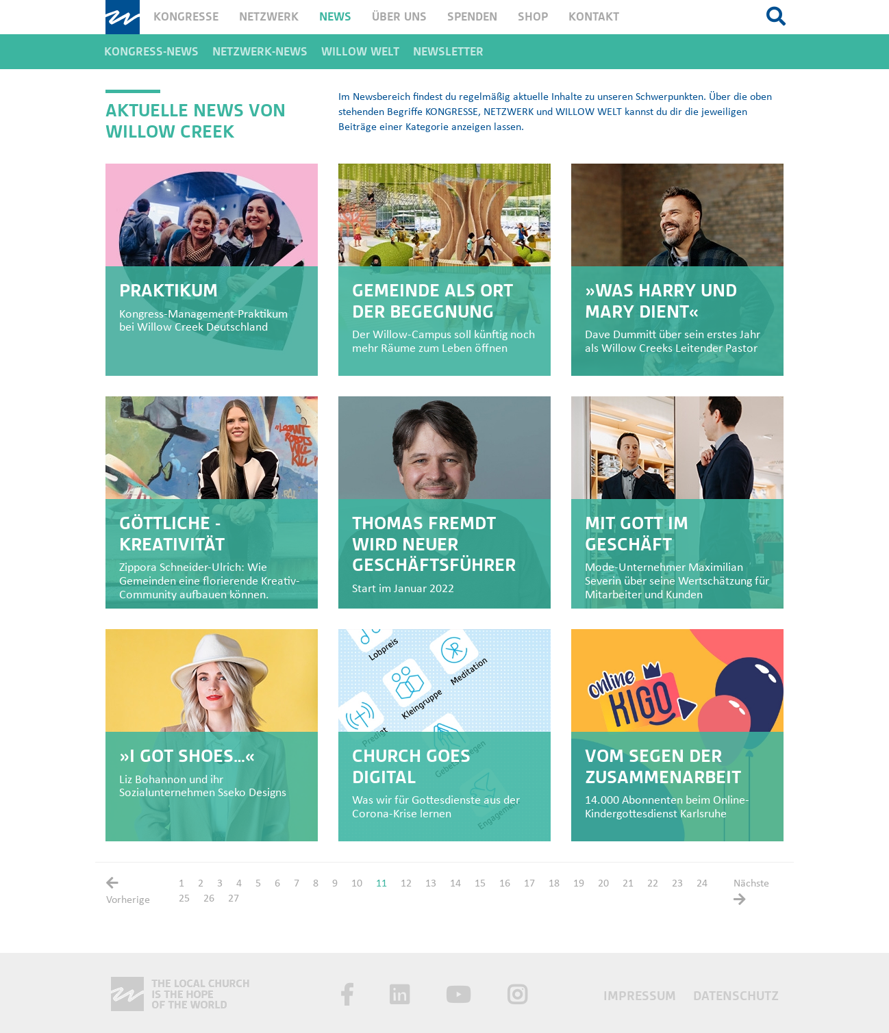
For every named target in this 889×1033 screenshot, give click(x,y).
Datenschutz (736, 996)
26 (208, 898)
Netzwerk (269, 16)
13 (430, 883)
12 (406, 883)
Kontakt (593, 16)
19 (578, 883)
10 (356, 883)
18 (554, 883)
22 (652, 883)
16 (504, 883)
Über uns (399, 16)
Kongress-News (151, 51)
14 (455, 883)
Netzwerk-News (260, 51)
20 (603, 883)
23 (677, 883)
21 (628, 883)
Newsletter (448, 51)
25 (184, 898)
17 (529, 883)
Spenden (472, 16)
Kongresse (185, 16)
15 (480, 883)
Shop (533, 16)
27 (233, 898)
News (335, 16)
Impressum (641, 996)
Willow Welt (360, 51)
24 (702, 883)
